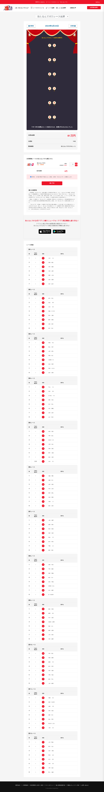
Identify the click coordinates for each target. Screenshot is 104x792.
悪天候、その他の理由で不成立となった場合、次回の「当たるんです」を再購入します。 (51, 176)
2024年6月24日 (52, 26)
